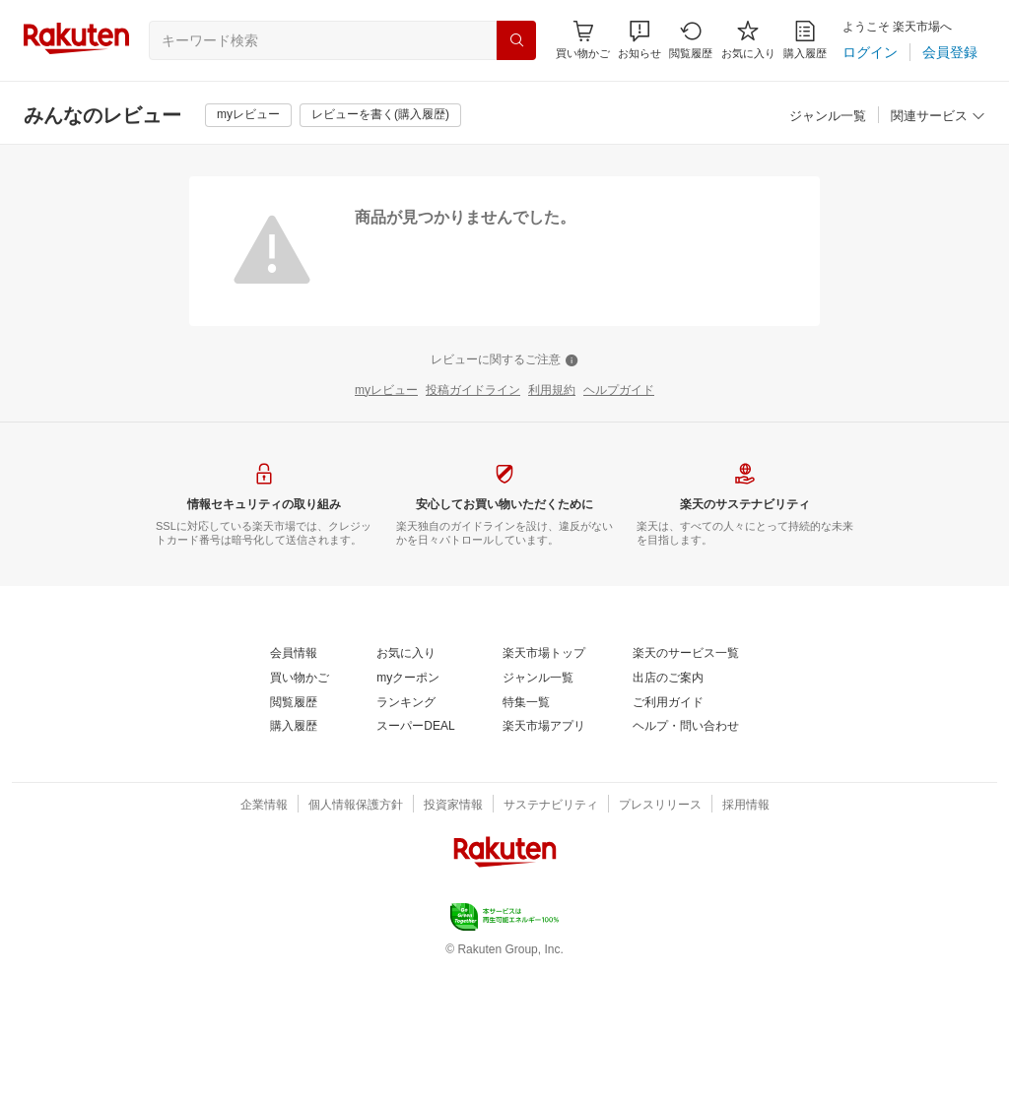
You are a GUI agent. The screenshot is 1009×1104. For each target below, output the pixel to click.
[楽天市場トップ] (544, 654)
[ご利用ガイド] (668, 703)
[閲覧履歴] (690, 40)
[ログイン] (870, 52)
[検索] (516, 40)
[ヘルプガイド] (618, 391)
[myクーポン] (407, 678)
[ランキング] (406, 703)
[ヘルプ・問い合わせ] (686, 727)
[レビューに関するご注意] (504, 360)
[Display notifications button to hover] (583, 40)
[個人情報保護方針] (355, 805)
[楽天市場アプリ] (544, 727)
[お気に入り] (748, 40)
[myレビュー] (248, 115)
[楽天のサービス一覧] (686, 654)
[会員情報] (293, 654)
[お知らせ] (639, 40)
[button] (639, 40)
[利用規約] (551, 391)
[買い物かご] (299, 678)
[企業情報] (264, 805)
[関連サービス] (938, 116)
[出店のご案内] (668, 678)
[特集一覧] (526, 703)
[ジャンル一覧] (827, 116)
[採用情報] (746, 805)
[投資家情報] (453, 805)
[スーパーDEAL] (415, 727)
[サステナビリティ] (551, 805)
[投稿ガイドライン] (473, 391)
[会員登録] (949, 52)
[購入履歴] (805, 40)
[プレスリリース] (660, 805)
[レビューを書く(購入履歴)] (380, 115)
